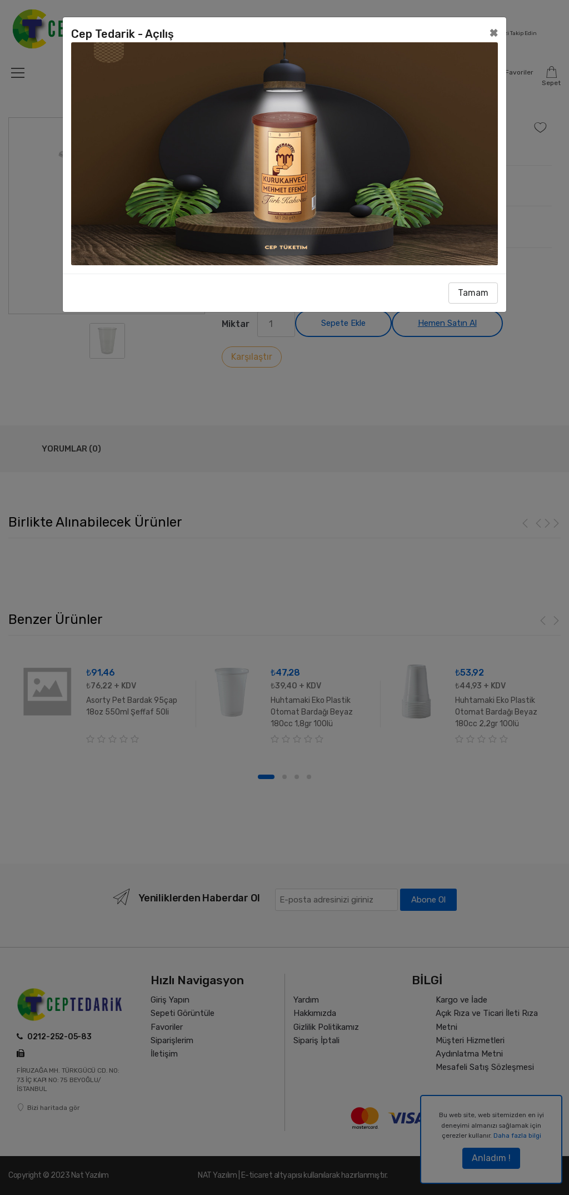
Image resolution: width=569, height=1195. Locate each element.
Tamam (473, 292)
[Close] (494, 32)
